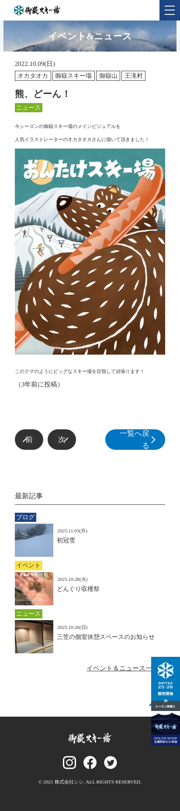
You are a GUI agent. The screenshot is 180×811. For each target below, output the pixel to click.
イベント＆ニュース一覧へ (126, 668)
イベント (28, 565)
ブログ (25, 517)
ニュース (28, 107)
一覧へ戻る (140, 439)
